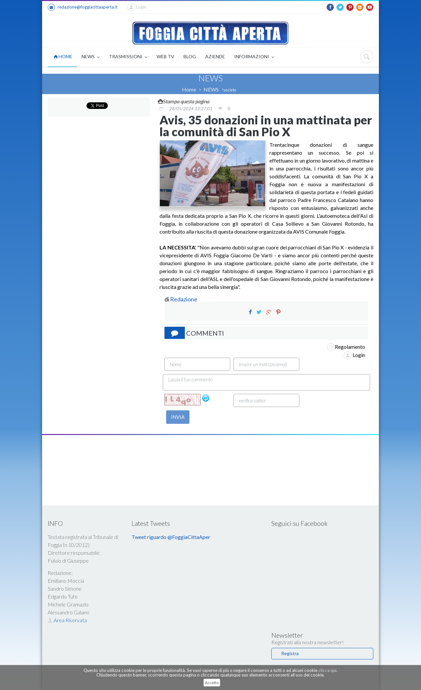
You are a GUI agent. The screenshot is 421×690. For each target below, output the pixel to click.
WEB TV (165, 56)
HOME (63, 56)
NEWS (91, 57)
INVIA (178, 417)
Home (189, 89)
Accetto (212, 682)
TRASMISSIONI (128, 57)
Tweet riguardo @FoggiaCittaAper (171, 537)
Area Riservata (67, 620)
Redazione (184, 299)
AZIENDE (215, 56)
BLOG (190, 56)
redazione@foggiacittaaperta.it (82, 7)
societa (230, 89)
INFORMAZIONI (254, 57)
